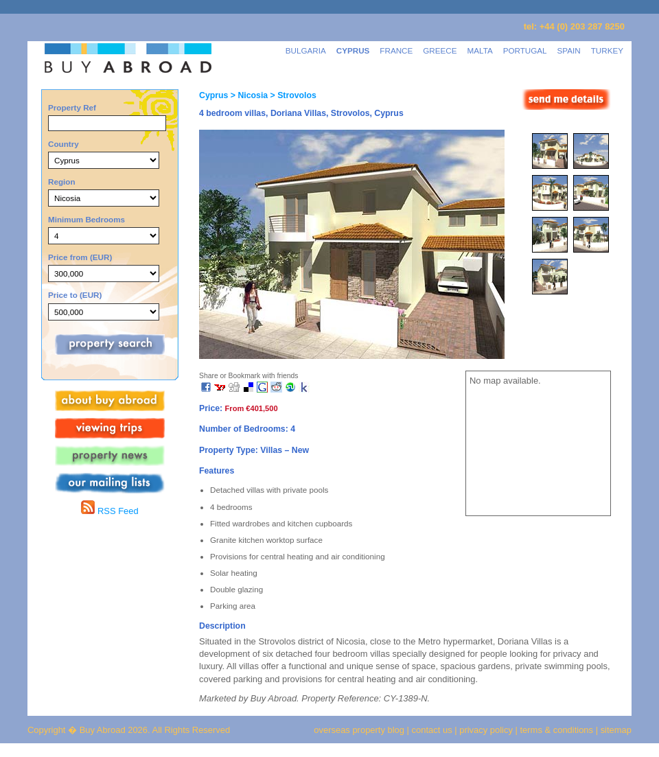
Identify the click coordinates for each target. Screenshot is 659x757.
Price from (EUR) (80, 257)
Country (63, 143)
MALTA (480, 50)
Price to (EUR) (75, 294)
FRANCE (396, 50)
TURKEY (607, 50)
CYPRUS (353, 50)
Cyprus (213, 95)
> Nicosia (248, 95)
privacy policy (486, 730)
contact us (432, 730)
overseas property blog (359, 730)
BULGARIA (306, 50)
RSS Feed (109, 511)
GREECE (439, 50)
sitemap (615, 730)
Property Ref (72, 107)
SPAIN (569, 50)
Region (62, 181)
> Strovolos (292, 95)
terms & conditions (558, 730)
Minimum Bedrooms (86, 219)
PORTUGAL (525, 50)
